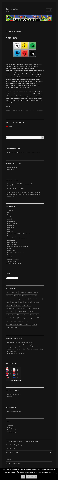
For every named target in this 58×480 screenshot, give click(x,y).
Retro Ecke (25, 314)
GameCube (33, 295)
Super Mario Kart (23, 321)
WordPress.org (11, 432)
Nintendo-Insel (12, 244)
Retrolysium (12, 9)
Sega (19, 318)
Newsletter (10, 169)
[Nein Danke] (56, 474)
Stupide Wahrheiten (23, 110)
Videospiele (9, 327)
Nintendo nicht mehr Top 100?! (24, 342)
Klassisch (10, 229)
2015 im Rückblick (20, 353)
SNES (38, 318)
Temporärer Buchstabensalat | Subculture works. (22, 349)
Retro (9, 248)
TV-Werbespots (12, 261)
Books (9, 212)
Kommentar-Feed (12, 430)
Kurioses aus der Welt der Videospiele (18, 234)
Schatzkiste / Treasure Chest (15, 253)
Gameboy (25, 295)
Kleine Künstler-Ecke (12, 452)
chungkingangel (12, 347)
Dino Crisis (14, 292)
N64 (7, 305)
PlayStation (36, 308)
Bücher (9, 215)
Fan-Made (9, 295)
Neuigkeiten (11, 240)
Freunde (9, 219)
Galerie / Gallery (12, 223)
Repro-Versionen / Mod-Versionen (17, 246)
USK (33, 110)
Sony (7, 321)
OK (23, 477)
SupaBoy (14, 321)
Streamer (8, 456)
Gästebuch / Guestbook (14, 394)
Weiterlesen (9, 106)
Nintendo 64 (26, 305)
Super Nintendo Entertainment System (18, 324)
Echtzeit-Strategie (32, 292)
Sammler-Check (11, 318)
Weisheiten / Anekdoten (14, 263)
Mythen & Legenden (13, 236)
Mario (20, 302)
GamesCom (10, 225)
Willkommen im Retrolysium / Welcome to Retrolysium (23, 153)
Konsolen (10, 231)
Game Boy (17, 295)
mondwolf (10, 345)
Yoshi (16, 327)
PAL (30, 308)
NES (12, 305)
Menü (49, 10)
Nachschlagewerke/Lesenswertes (17, 238)
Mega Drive (27, 302)
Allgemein (15, 110)
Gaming (17, 299)
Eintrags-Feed (11, 428)
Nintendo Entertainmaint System (16, 308)
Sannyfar (10, 342)
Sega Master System (29, 318)
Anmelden (10, 425)
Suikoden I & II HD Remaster (15, 188)
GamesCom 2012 (12, 227)
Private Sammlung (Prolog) (14, 445)
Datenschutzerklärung (14, 411)
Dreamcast (22, 292)
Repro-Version (10, 314)
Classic (9, 217)
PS (17, 311)
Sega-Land (10, 255)
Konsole (32, 299)
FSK (31, 110)
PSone (25, 311)
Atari (7, 292)
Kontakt (9, 396)
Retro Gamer (11, 250)
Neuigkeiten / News (13, 167)
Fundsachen (11, 221)
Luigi (7, 302)
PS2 (20, 311)
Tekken (34, 324)
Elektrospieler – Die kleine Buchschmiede (19, 184)
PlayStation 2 (10, 311)
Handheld (25, 299)
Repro (31, 311)
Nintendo (18, 305)
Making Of (14, 302)
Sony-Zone (10, 257)
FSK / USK (12, 38)
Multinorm (36, 302)
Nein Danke (31, 477)
